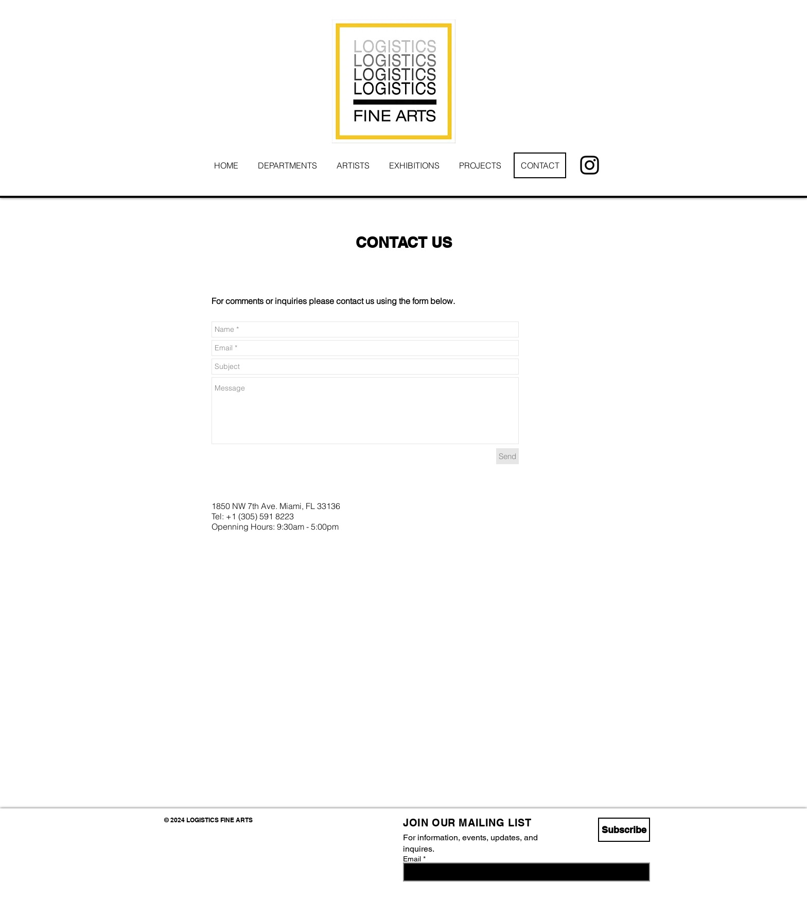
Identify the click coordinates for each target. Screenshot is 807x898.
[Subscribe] (624, 830)
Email (412, 858)
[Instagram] (589, 165)
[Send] (507, 456)
